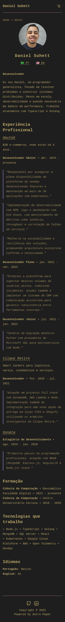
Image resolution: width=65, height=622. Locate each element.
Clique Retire (16, 358)
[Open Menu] (58, 6)
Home (6, 20)
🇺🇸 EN (40, 63)
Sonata (9, 432)
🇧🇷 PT (25, 63)
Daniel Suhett (16, 6)
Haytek (9, 138)
